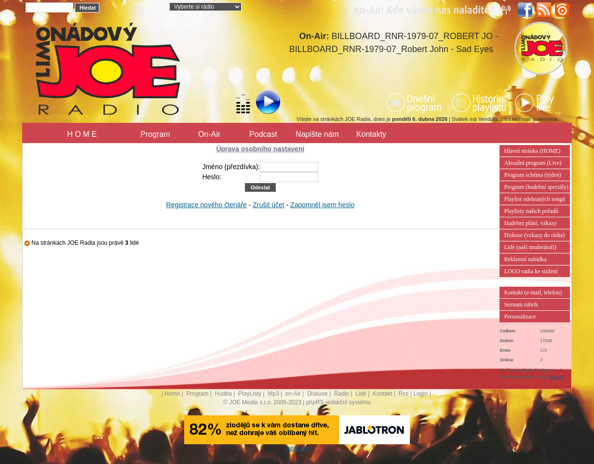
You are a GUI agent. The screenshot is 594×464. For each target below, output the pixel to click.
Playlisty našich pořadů (531, 211)
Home (172, 393)
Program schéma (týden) (532, 175)
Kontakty (371, 134)
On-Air (209, 134)
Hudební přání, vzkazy (530, 223)
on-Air (293, 393)
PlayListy (249, 393)
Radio (341, 393)
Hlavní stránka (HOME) (532, 150)
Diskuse (317, 393)
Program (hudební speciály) (536, 187)
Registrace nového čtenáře (206, 205)
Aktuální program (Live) (533, 162)
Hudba (223, 393)
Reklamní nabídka (525, 259)
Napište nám (317, 134)
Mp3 (273, 393)
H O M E (81, 134)
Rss (404, 393)
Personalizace (520, 316)
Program (155, 134)
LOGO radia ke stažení (531, 271)
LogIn (420, 393)
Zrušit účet (268, 205)
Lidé (360, 393)
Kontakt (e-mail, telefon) (533, 292)
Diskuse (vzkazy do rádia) (534, 235)
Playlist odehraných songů (535, 199)
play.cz (556, 376)
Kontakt (382, 393)
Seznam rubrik (521, 304)
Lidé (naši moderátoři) (530, 247)
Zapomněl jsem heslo (322, 205)
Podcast (263, 134)
